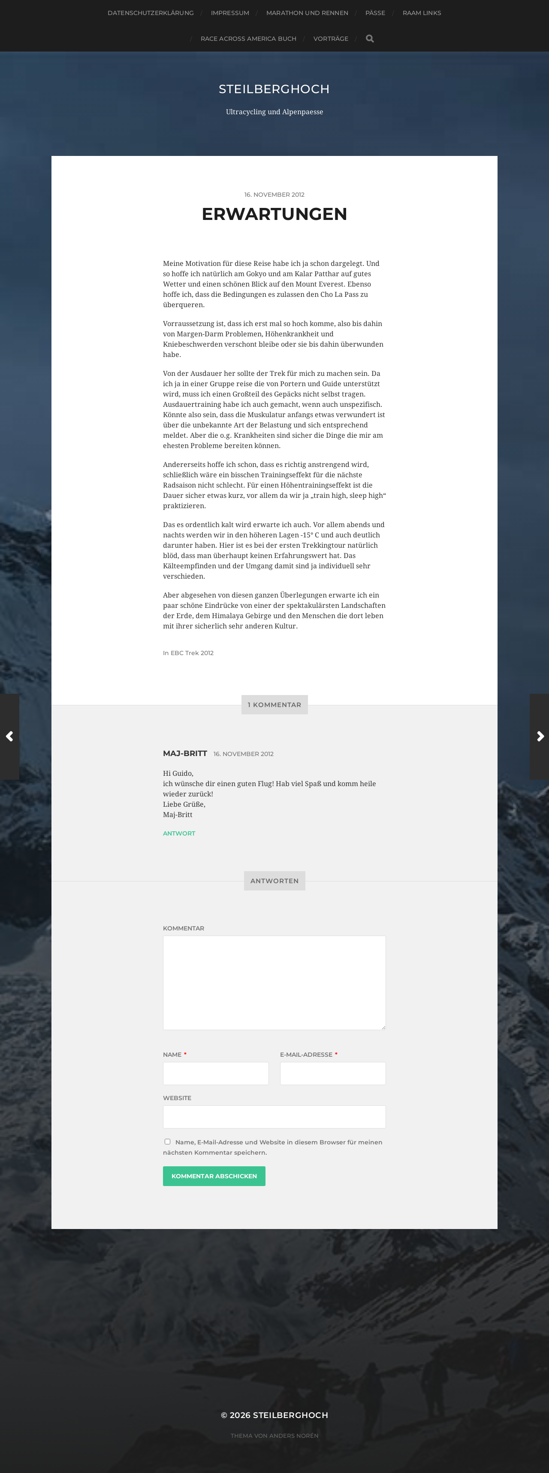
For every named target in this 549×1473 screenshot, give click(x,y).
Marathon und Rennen (307, 13)
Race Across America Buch (248, 39)
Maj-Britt (185, 753)
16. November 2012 (244, 754)
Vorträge (331, 39)
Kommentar (183, 928)
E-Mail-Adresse (309, 1054)
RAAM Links (422, 13)
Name (175, 1054)
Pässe (375, 13)
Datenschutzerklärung (151, 13)
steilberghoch (274, 89)
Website (177, 1098)
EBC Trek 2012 (192, 653)
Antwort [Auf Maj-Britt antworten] (179, 833)
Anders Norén (294, 1435)
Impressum (230, 13)
